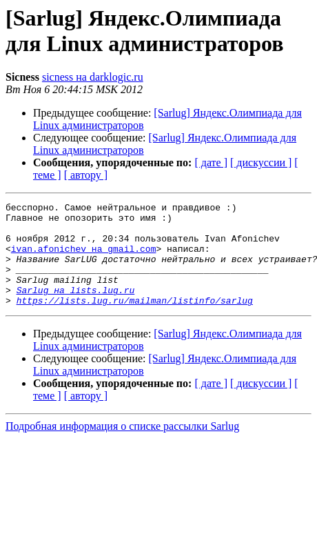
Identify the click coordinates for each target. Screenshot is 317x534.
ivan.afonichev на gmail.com (83, 259)
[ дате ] (210, 162)
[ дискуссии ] (261, 162)
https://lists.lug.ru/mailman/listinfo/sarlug (135, 321)
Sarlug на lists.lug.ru (76, 308)
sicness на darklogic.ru (92, 77)
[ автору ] (86, 175)
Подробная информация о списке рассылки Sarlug (122, 447)
